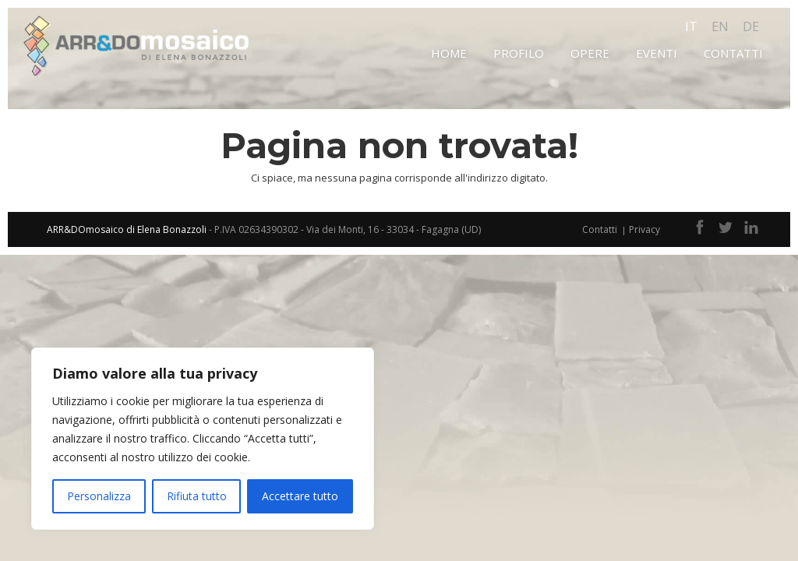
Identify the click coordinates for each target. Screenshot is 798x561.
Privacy (644, 229)
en (720, 26)
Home (449, 53)
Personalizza (99, 496)
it (691, 26)
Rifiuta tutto (197, 496)
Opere (589, 53)
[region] (202, 439)
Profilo (518, 53)
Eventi (656, 53)
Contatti (733, 53)
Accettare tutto (300, 496)
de (751, 26)
